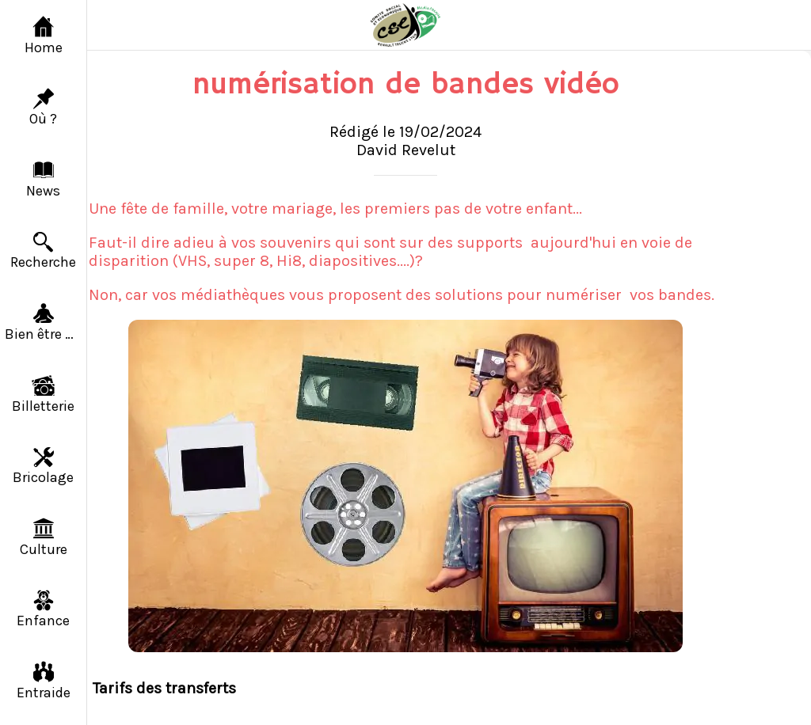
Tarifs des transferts (164, 688)
